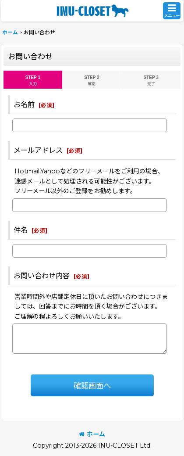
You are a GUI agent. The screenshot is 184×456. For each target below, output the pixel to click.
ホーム (92, 434)
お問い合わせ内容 (42, 275)
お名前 (24, 104)
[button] (171, 10)
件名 (21, 230)
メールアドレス (38, 150)
